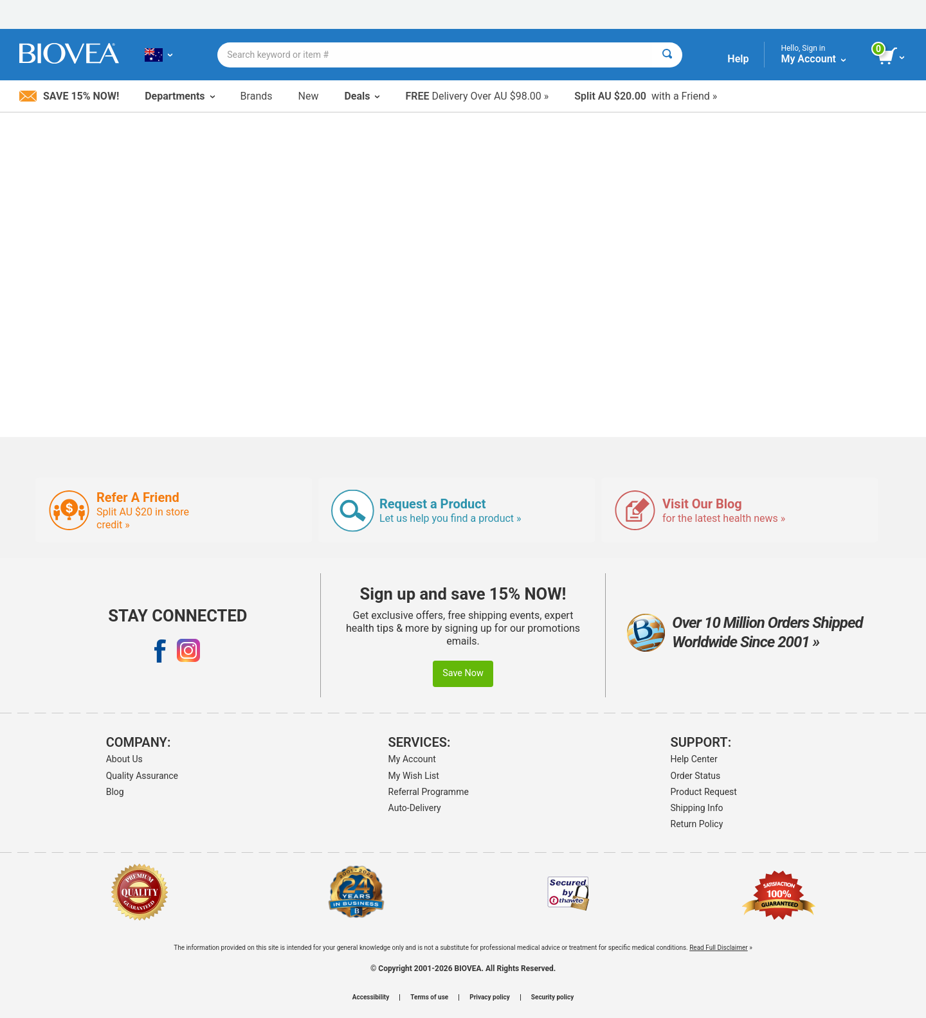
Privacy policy (489, 997)
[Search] (667, 54)
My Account (412, 759)
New (308, 96)
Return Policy (697, 824)
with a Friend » (645, 96)
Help (738, 59)
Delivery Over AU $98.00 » (477, 96)
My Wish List (413, 776)
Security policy (552, 997)
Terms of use (429, 997)
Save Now (463, 673)
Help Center (694, 759)
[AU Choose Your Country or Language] (158, 54)
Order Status (696, 776)
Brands (257, 96)
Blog (115, 792)
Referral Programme (428, 792)
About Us (124, 759)
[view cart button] (892, 56)
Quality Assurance (142, 776)
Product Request (704, 792)
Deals (361, 96)
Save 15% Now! (69, 96)
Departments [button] (179, 96)
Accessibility (370, 997)
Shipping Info (697, 808)
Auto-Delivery (414, 808)
